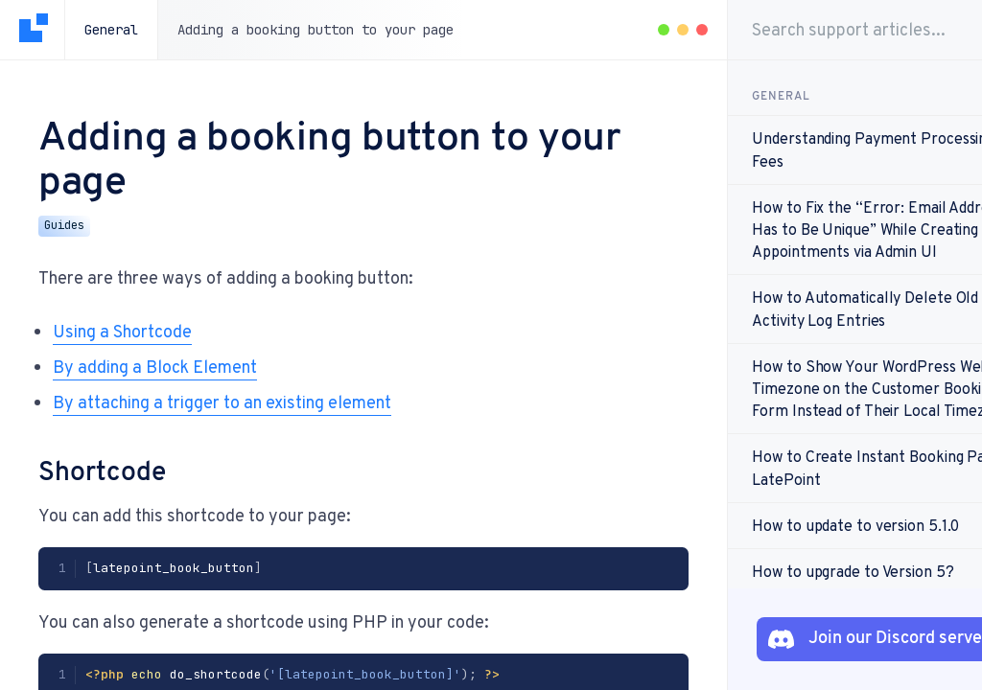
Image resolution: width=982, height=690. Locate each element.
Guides (64, 225)
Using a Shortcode (122, 331)
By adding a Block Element (155, 367)
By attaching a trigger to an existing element (222, 402)
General (111, 29)
